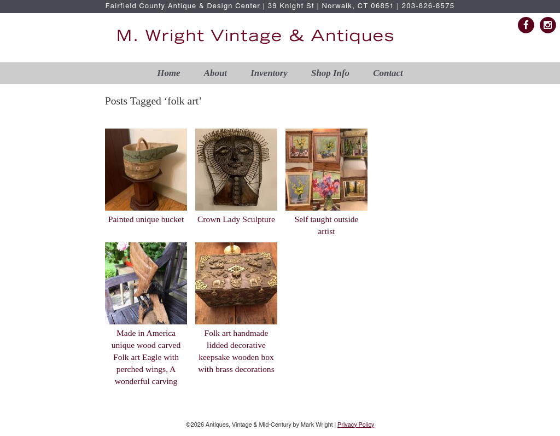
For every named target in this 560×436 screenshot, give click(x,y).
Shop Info (330, 73)
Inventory (269, 73)
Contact (387, 73)
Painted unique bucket (146, 219)
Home (168, 73)
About (215, 73)
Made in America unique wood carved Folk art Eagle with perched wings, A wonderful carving (146, 357)
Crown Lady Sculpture (236, 219)
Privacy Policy (355, 425)
